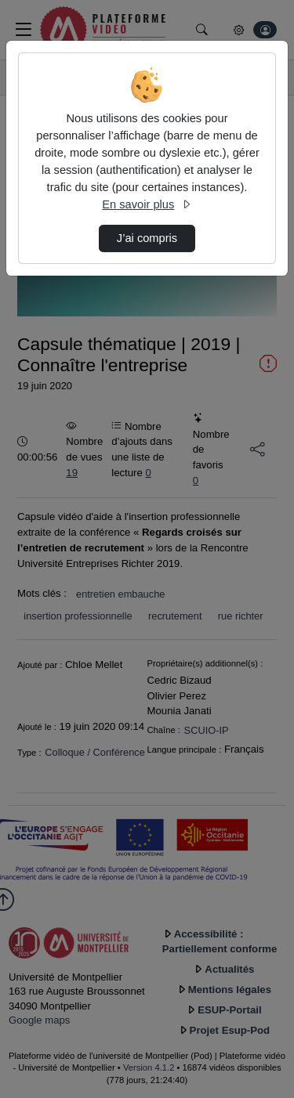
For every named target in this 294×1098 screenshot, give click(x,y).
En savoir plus (146, 204)
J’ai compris (147, 238)
